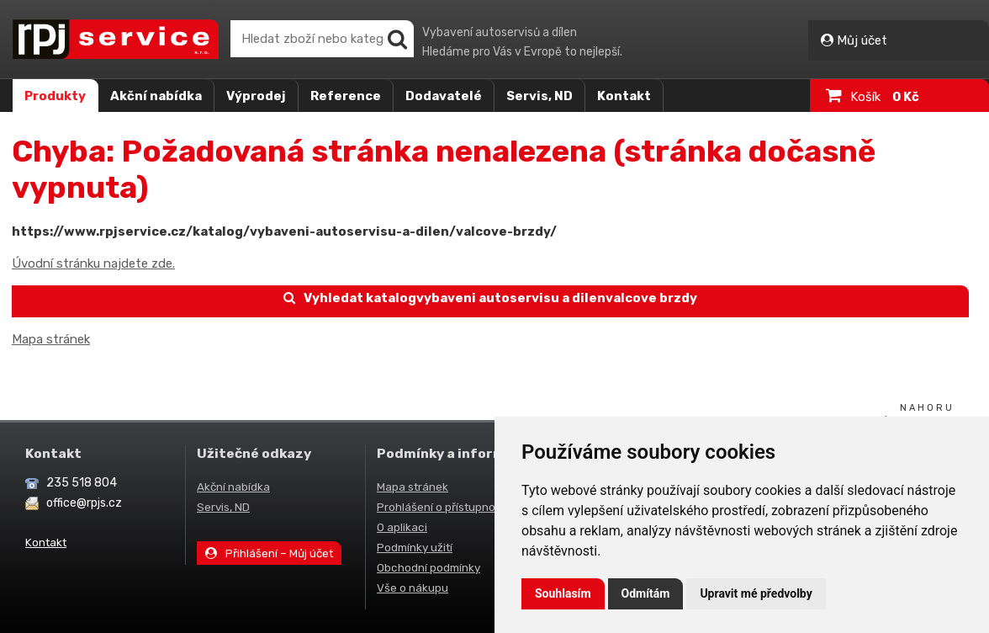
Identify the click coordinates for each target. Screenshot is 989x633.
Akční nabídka (156, 96)
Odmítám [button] (645, 593)
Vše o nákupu (412, 587)
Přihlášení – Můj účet (269, 553)
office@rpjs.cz (84, 503)
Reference (345, 96)
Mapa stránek (51, 339)
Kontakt (624, 96)
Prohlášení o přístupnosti (442, 506)
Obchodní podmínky (428, 567)
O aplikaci (402, 527)
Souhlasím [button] (563, 593)
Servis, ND (539, 96)
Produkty (55, 96)
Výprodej (256, 96)
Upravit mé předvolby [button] (756, 593)
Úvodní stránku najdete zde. (93, 263)
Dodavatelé (443, 96)
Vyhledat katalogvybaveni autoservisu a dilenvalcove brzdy (490, 298)
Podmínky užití (414, 547)
